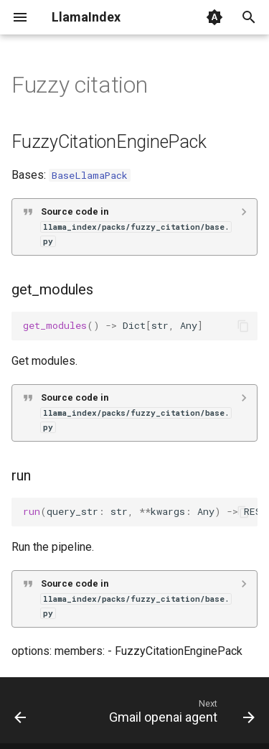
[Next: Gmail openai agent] (180, 714)
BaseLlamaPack (90, 175)
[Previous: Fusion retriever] (20, 714)
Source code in (136, 226)
